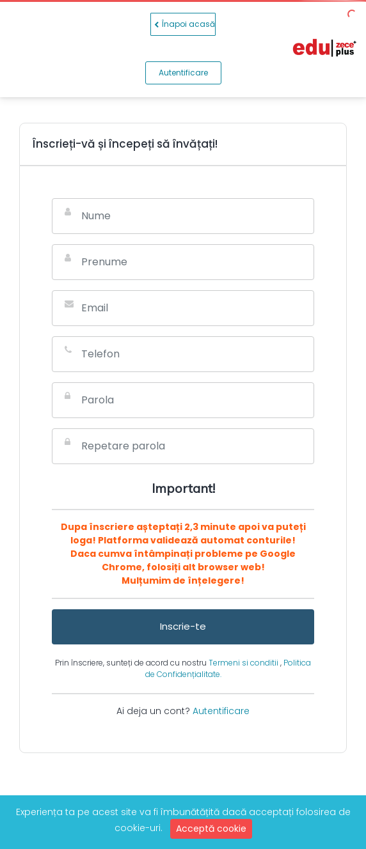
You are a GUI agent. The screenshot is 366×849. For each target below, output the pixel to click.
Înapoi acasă (183, 24)
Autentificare (183, 72)
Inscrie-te (183, 626)
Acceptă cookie (211, 828)
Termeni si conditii (244, 662)
